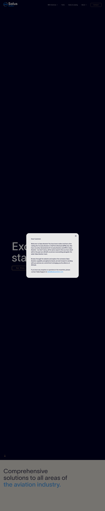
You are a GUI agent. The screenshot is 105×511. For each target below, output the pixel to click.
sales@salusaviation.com (55, 272)
